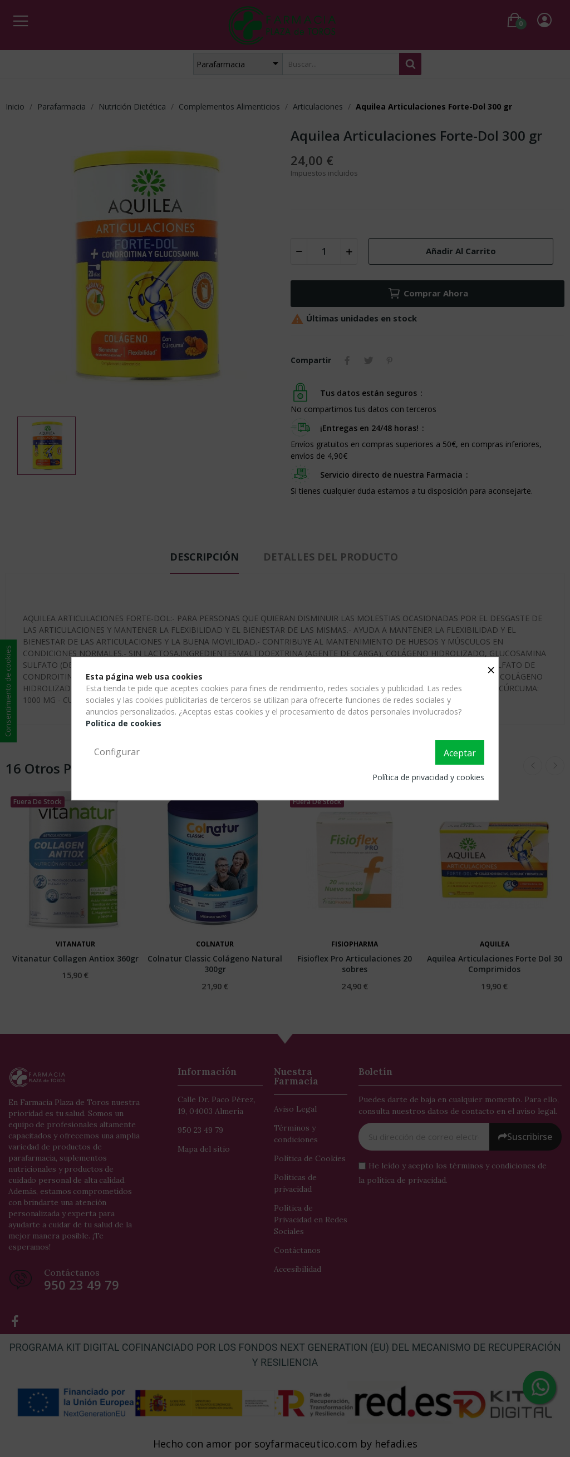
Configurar (117, 752)
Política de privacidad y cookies (428, 777)
